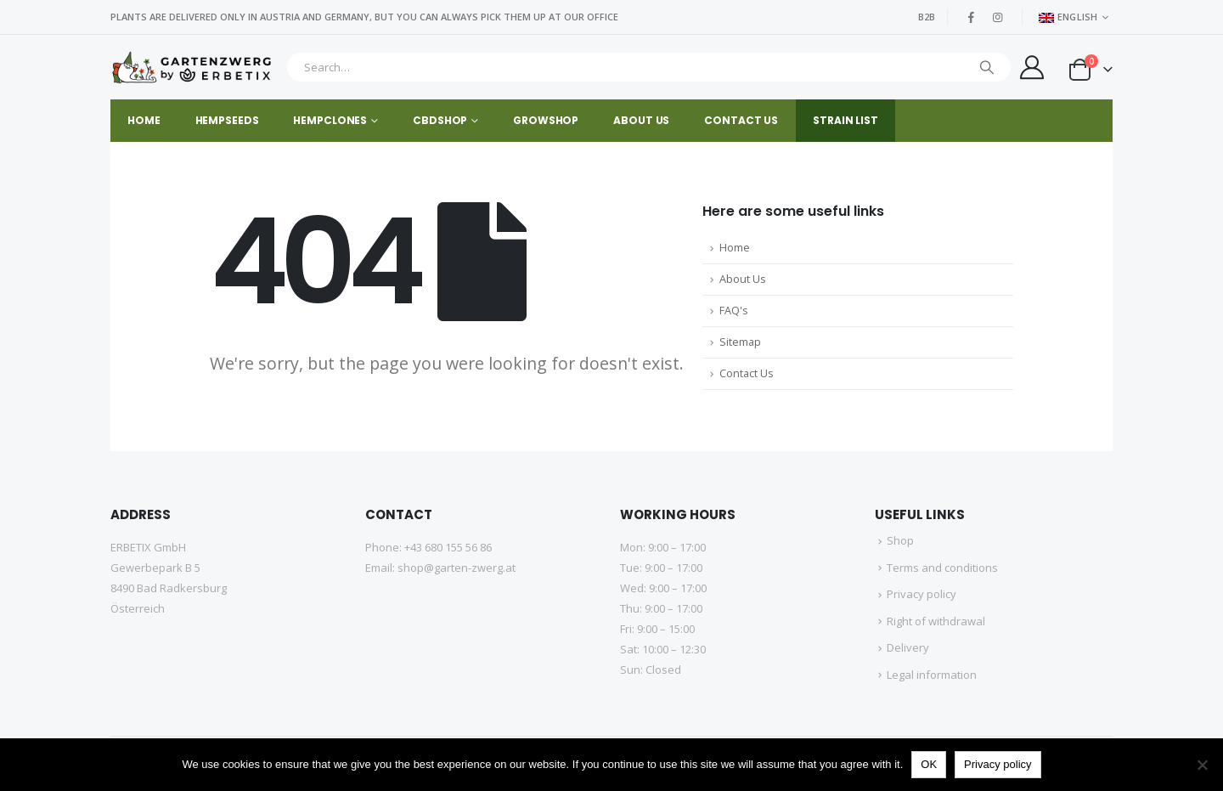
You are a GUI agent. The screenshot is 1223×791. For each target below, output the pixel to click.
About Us (742, 279)
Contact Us (746, 373)
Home (144, 120)
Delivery (908, 647)
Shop (900, 540)
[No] (1201, 764)
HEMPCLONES (330, 120)
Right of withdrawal (936, 621)
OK (929, 764)
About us (641, 120)
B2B (926, 16)
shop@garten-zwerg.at (456, 567)
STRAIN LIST (845, 120)
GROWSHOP (545, 120)
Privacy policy (921, 594)
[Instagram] (998, 17)
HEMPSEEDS (227, 120)
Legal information (932, 674)
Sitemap (740, 342)
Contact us (741, 120)
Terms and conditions (942, 567)
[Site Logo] (194, 67)
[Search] (987, 67)
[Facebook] (972, 17)
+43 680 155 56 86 (448, 547)
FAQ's (733, 310)
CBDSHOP (440, 120)
